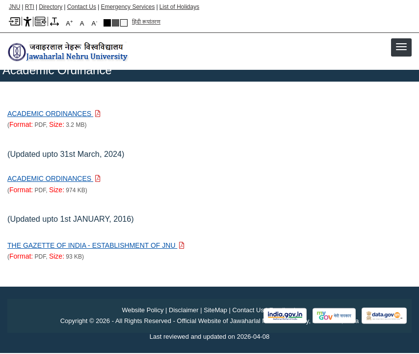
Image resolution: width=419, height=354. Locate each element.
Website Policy (142, 310)
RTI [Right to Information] (29, 6)
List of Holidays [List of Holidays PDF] (179, 6)
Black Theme (107, 23)
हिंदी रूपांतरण (146, 22)
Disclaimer (184, 310)
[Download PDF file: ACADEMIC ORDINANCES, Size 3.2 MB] (54, 114)
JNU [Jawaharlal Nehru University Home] (14, 6)
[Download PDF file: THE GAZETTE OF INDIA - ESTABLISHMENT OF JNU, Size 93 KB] (95, 245)
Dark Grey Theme (115, 23)
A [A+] (69, 23)
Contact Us (81, 6)
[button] (401, 46)
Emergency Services (128, 6)
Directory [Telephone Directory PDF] (50, 6)
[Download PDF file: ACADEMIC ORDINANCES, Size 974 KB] (54, 178)
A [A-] (95, 23)
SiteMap (215, 310)
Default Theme (124, 23)
